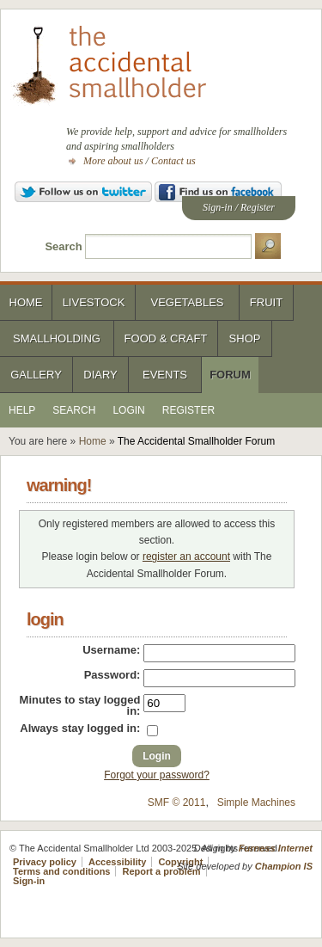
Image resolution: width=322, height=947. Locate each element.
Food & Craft (166, 338)
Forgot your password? (157, 775)
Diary (100, 374)
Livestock (94, 302)
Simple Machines (256, 802)
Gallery (36, 374)
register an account (186, 556)
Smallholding (56, 338)
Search (63, 246)
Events (165, 374)
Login (128, 410)
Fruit (266, 302)
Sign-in (218, 207)
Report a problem (162, 871)
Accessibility (117, 862)
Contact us (173, 161)
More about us (113, 161)
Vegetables (186, 302)
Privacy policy (44, 862)
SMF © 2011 (177, 802)
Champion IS (284, 866)
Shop (245, 338)
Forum (230, 374)
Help (22, 410)
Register (257, 207)
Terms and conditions (61, 871)
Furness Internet (276, 848)
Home (26, 302)
